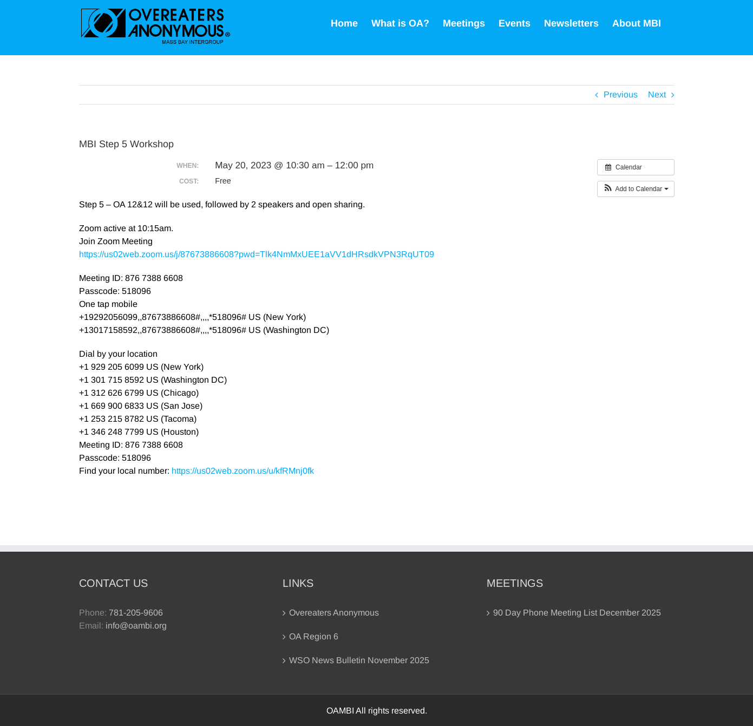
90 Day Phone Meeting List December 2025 (577, 612)
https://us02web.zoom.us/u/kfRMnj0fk (243, 470)
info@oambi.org (136, 625)
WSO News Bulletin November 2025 (359, 660)
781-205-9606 (136, 612)
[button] (636, 189)
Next (657, 94)
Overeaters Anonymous (334, 612)
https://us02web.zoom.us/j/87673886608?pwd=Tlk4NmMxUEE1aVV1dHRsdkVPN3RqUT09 (256, 254)
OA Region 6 (313, 636)
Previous (621, 94)
